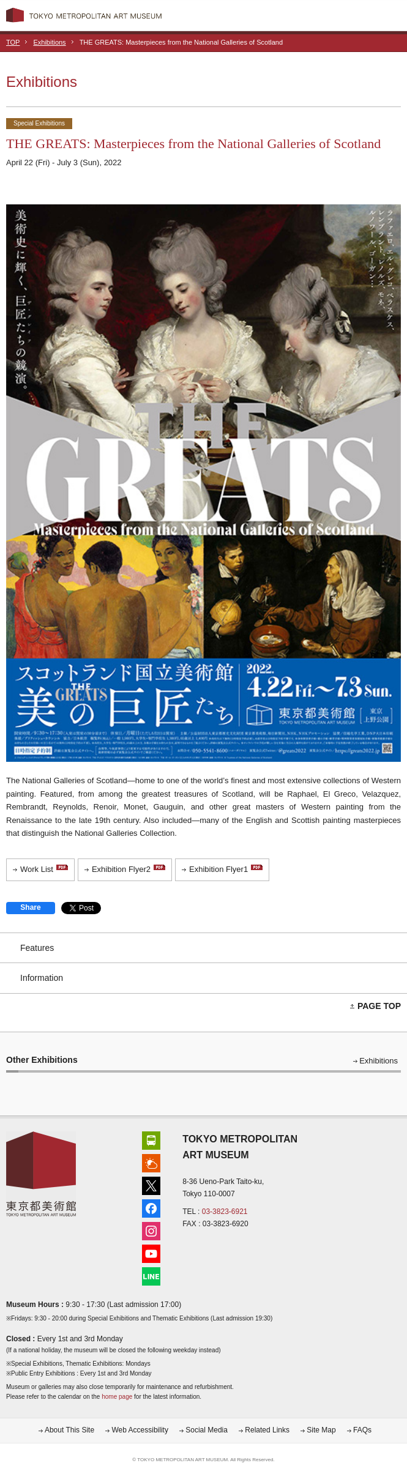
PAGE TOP (379, 1006)
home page (117, 1396)
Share (30, 907)
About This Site (69, 1430)
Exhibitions (49, 42)
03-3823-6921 (225, 1211)
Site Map (321, 1430)
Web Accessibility (139, 1430)
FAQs (362, 1430)
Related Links (267, 1430)
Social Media (206, 1430)
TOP (13, 42)
